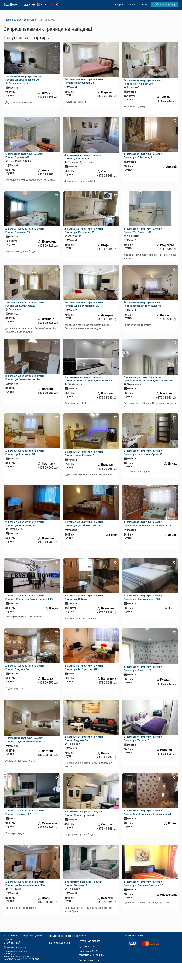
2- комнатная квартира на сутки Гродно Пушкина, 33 (24, 230)
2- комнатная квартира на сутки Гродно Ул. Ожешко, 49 (143, 230)
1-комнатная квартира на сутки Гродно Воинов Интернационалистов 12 (88, 379)
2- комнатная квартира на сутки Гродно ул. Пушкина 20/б (143, 82)
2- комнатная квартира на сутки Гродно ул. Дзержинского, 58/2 (143, 597)
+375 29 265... (107, 468)
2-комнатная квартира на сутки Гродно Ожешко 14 (83, 883)
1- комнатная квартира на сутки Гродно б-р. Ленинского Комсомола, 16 (147, 524)
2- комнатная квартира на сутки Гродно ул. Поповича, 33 (83, 230)
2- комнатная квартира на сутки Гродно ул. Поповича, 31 (24, 524)
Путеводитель (87, 946)
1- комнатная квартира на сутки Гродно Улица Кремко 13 (83, 453)
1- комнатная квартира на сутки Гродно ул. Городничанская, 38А (25, 883)
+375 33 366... (48, 96)
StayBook (10, 4)
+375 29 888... (48, 322)
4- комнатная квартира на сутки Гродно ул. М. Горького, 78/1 (83, 667)
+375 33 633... (107, 397)
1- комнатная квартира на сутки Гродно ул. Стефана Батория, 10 (143, 883)
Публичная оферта (89, 940)
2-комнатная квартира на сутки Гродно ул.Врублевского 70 (24, 78)
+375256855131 (59, 942)
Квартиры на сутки (125, 4)
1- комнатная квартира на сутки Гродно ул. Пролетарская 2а (83, 304)
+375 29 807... (48, 827)
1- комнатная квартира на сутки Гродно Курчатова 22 (24, 812)
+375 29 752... (48, 682)
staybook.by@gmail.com (65, 936)
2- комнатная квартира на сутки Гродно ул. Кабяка (83, 597)
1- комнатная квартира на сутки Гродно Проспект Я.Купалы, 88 (143, 304)
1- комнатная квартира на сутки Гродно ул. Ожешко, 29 (143, 668)
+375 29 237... (107, 757)
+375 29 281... (166, 100)
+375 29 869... (107, 175)
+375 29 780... (48, 392)
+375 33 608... (166, 753)
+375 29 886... (107, 249)
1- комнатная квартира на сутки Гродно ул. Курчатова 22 (24, 304)
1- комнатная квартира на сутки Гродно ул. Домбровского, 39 (83, 524)
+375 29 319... (48, 245)
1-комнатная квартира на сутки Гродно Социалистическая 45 (24, 740)
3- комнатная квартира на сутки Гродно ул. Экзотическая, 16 (24, 377)
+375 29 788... (107, 682)
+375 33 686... (166, 319)
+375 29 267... (48, 467)
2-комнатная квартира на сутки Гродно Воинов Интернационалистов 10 (148, 379)
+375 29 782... (166, 683)
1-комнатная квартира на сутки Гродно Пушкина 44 (24, 155)
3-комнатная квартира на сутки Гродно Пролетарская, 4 (83, 813)
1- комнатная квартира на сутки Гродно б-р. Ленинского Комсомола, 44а (148, 812)
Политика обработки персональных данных (91, 953)
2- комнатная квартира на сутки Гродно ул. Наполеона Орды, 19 (143, 452)
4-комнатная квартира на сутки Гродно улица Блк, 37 (83, 157)
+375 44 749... (107, 828)
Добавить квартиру (164, 4)
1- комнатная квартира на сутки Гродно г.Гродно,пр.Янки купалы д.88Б (29, 597)
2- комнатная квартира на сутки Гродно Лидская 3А (24, 667)
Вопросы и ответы (89, 960)
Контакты (84, 935)
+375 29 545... (166, 249)
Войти (145, 4)
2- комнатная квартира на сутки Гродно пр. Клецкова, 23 (83, 81)
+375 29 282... (107, 95)
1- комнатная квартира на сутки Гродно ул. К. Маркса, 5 (143, 155)
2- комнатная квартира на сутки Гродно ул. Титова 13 (143, 738)
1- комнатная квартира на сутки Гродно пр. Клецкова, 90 (24, 452)
